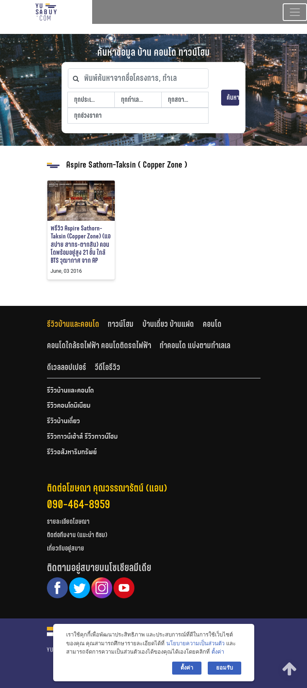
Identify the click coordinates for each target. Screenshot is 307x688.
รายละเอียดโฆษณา (68, 521)
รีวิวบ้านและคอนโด (73, 324)
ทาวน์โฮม (121, 324)
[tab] (77, 324)
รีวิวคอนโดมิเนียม (68, 406)
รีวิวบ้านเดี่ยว (63, 421)
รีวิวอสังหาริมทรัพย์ (72, 452)
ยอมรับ (224, 668)
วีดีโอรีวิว (107, 367)
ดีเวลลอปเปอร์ (66, 367)
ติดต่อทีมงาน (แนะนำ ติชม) (77, 535)
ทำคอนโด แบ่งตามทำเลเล (195, 345)
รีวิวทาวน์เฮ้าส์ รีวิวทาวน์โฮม (82, 437)
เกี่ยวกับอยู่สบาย (65, 548)
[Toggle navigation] (295, 12)
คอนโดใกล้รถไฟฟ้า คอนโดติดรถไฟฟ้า (99, 345)
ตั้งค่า (218, 652)
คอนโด (212, 324)
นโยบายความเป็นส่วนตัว (195, 643)
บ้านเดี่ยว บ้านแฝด (168, 324)
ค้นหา (233, 97)
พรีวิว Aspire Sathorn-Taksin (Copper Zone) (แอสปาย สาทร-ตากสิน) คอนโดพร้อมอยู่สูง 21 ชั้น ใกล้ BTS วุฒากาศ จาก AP (81, 244)
